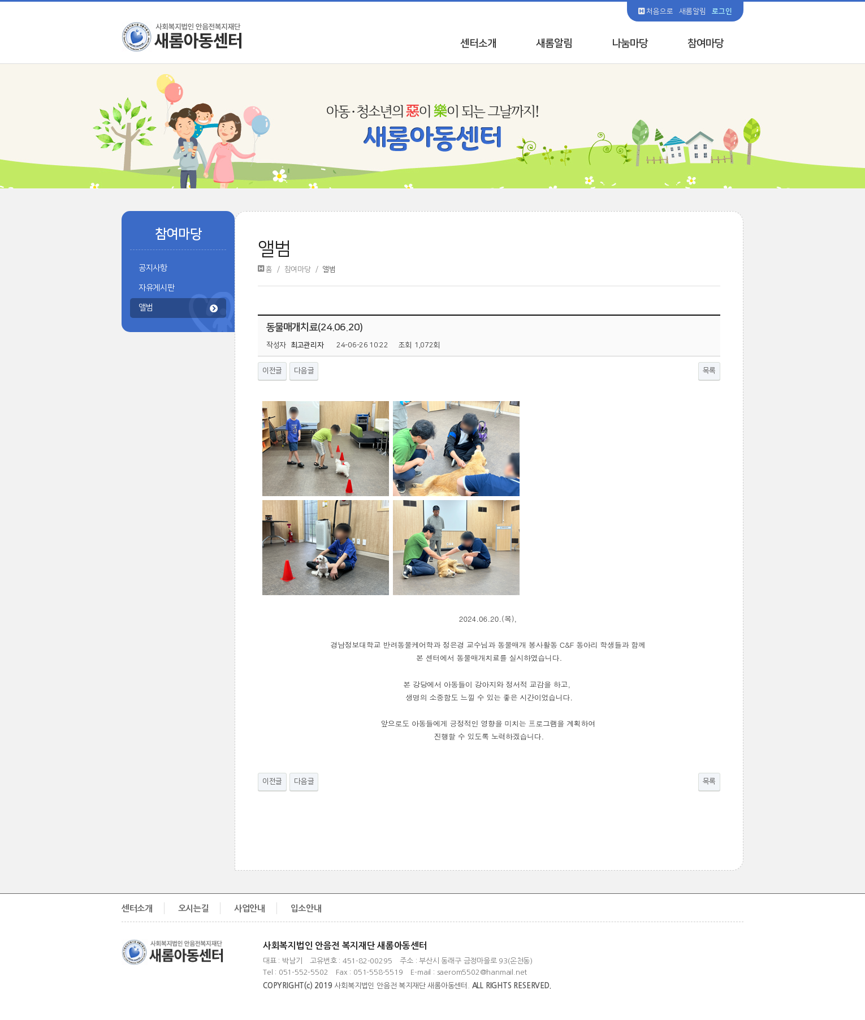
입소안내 (306, 908)
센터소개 (478, 43)
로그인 (722, 11)
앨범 (178, 308)
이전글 (272, 371)
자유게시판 (157, 287)
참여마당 (705, 43)
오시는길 (193, 908)
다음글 (304, 371)
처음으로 (655, 11)
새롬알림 (692, 11)
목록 (709, 371)
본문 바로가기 (0, 0)
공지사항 (153, 268)
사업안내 (249, 908)
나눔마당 (630, 43)
